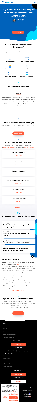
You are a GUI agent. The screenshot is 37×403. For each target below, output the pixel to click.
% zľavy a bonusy (6, 361)
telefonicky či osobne (29, 147)
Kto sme (4, 326)
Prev (17, 27)
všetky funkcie (11, 52)
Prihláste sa (18, 381)
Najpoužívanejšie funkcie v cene (27, 77)
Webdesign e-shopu (7, 358)
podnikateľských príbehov (9, 147)
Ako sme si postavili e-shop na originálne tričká (17, 242)
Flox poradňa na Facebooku (8, 337)
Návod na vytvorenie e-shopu (9, 356)
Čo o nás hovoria (6, 331)
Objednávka (18, 344)
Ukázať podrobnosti (5, 397)
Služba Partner (6, 329)
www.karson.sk (18, 94)
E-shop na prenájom (7, 363)
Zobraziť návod (18, 155)
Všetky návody (17, 207)
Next (20, 27)
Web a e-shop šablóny (7, 366)
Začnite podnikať (18, 374)
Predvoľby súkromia (27, 387)
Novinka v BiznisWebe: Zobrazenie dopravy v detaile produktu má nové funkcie (16, 250)
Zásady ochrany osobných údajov (13, 394)
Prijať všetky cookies (13, 397)
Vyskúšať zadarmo (18, 32)
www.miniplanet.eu (20, 20)
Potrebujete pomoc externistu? (9, 334)
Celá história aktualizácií (17, 290)
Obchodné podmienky (27, 390)
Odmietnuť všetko (13, 400)
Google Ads (13, 391)
